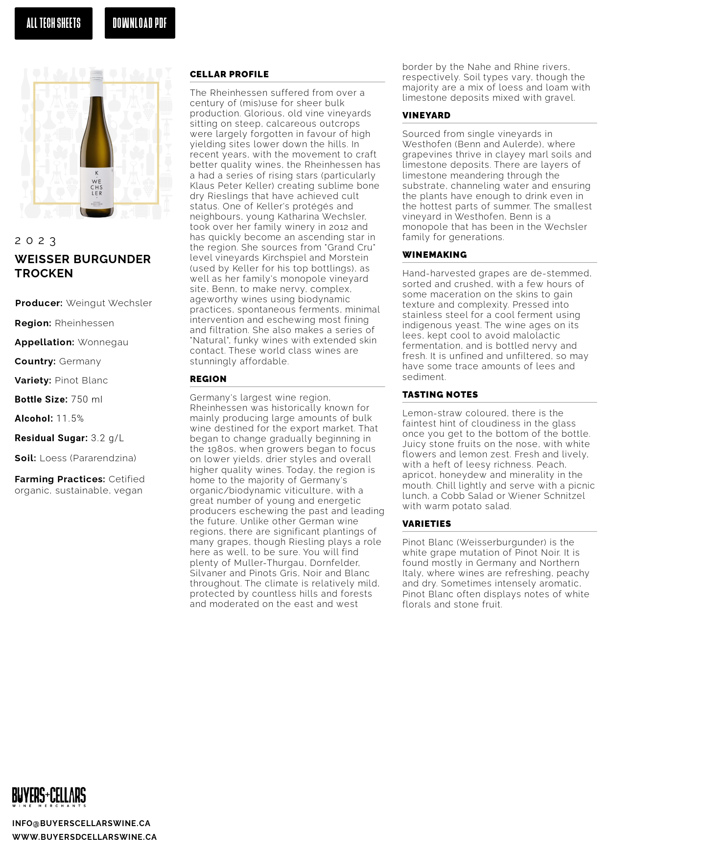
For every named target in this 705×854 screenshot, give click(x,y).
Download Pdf (140, 23)
